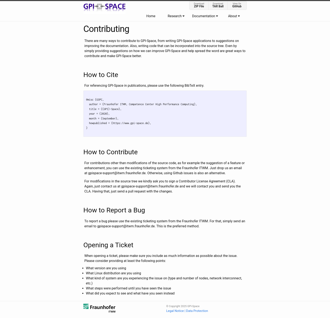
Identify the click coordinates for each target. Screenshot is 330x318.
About (234, 16)
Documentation (205, 16)
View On (237, 5)
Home (150, 16)
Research (176, 16)
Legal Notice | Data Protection (187, 311)
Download (199, 5)
